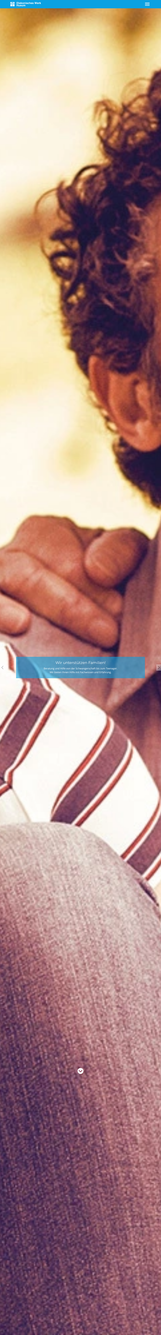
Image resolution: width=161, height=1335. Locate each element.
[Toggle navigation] (147, 4)
